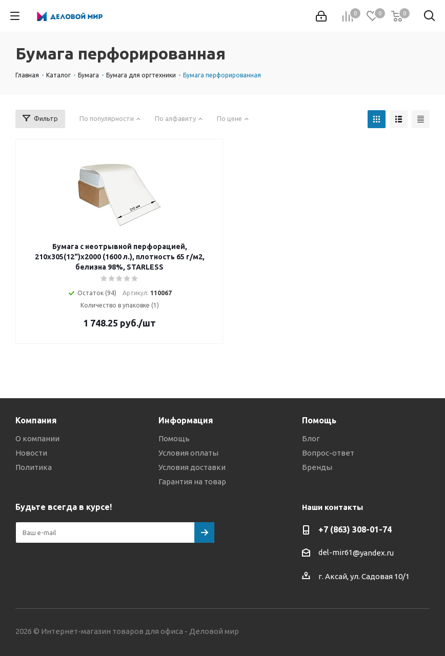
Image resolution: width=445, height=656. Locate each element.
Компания (36, 420)
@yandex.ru (373, 552)
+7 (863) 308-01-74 (355, 529)
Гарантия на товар (192, 481)
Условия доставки (192, 467)
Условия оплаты (188, 452)
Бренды (317, 467)
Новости (31, 452)
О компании (37, 438)
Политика (33, 467)
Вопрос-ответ (328, 452)
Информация (185, 420)
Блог (311, 438)
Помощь (174, 438)
